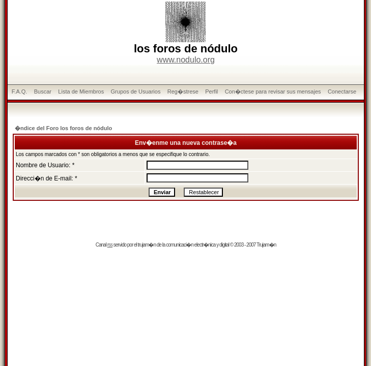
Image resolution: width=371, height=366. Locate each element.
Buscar (42, 91)
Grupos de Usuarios (136, 91)
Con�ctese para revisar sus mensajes (273, 91)
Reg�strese (182, 91)
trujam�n (147, 245)
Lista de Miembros (81, 91)
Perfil (211, 91)
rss (109, 245)
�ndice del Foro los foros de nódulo (63, 128)
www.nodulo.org (186, 59)
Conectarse (342, 91)
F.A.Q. (19, 91)
